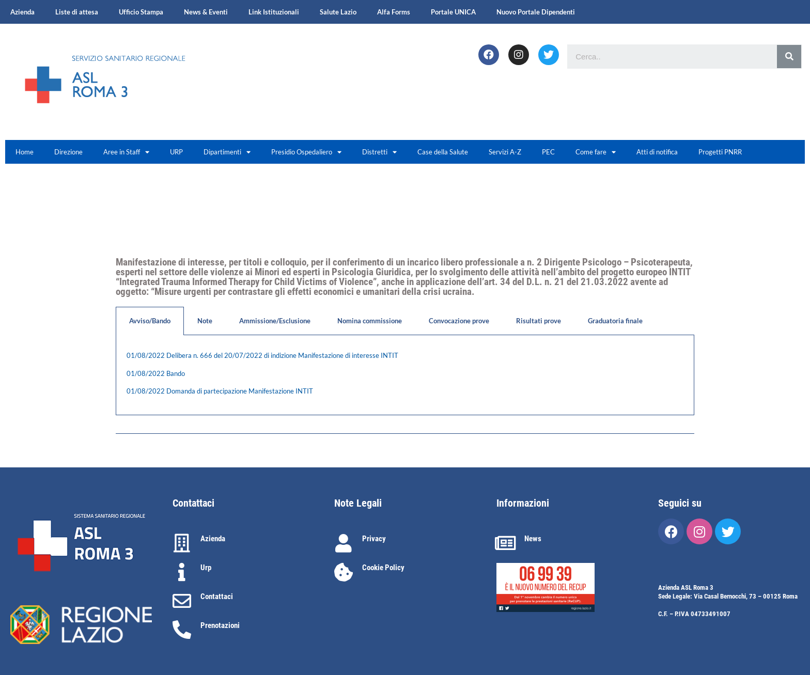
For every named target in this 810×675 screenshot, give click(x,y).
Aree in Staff (126, 152)
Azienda (22, 12)
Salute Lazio (338, 12)
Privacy (374, 538)
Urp (205, 567)
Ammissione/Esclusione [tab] (274, 321)
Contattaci (216, 596)
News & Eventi (206, 12)
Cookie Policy (383, 567)
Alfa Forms (393, 12)
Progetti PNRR (720, 152)
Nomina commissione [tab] (369, 321)
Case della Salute (442, 152)
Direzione (68, 152)
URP (176, 152)
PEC (548, 152)
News (532, 538)
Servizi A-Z (505, 152)
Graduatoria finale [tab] (615, 321)
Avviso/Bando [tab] (149, 321)
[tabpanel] (405, 375)
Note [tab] (204, 321)
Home (24, 152)
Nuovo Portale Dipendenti (535, 12)
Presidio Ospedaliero (306, 152)
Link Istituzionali (273, 12)
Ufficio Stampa (141, 12)
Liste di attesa (76, 12)
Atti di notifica (657, 152)
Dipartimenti (227, 152)
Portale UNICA (453, 12)
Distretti (379, 152)
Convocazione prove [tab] (459, 321)
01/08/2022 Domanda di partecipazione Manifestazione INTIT (220, 391)
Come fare (595, 152)
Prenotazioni (220, 625)
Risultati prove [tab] (538, 321)
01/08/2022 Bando (156, 373)
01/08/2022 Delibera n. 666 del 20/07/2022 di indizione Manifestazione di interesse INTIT (262, 355)
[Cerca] (789, 56)
